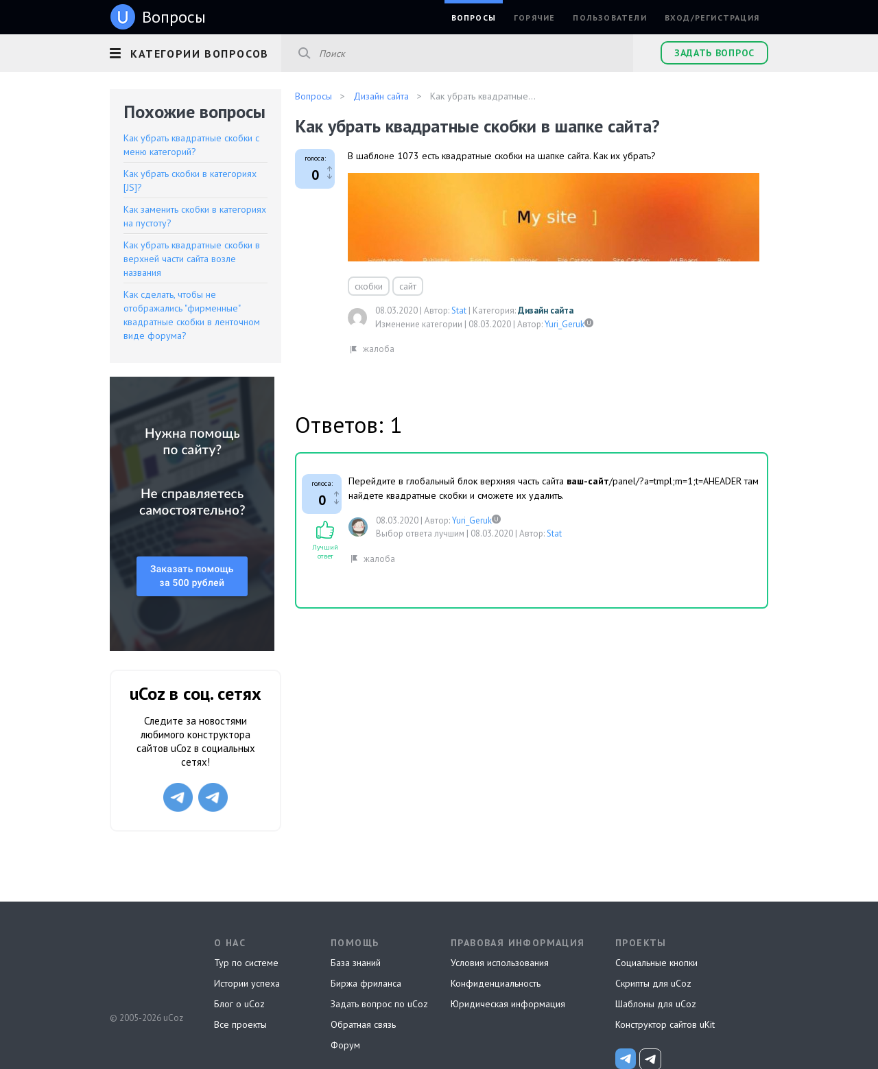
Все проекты (240, 1024)
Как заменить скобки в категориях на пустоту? (194, 216)
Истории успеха (247, 983)
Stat (458, 310)
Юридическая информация (508, 1004)
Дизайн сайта (545, 310)
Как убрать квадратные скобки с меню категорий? (191, 145)
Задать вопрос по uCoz (379, 1004)
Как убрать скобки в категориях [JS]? (190, 180)
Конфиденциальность (496, 983)
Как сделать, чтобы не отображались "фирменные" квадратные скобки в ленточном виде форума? (191, 315)
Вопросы (473, 17)
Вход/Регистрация (712, 17)
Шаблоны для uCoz (655, 1004)
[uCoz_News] (625, 1058)
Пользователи (609, 17)
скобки (369, 286)
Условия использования (500, 962)
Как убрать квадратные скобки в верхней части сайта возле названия (191, 259)
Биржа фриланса (366, 983)
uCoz (146, 967)
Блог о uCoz (239, 1004)
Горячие (534, 17)
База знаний (356, 962)
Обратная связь (363, 1024)
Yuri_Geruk (564, 324)
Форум (345, 1045)
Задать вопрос (714, 53)
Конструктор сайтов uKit (665, 1024)
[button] (195, 51)
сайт (407, 286)
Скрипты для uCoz (653, 983)
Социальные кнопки (656, 962)
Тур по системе (246, 962)
